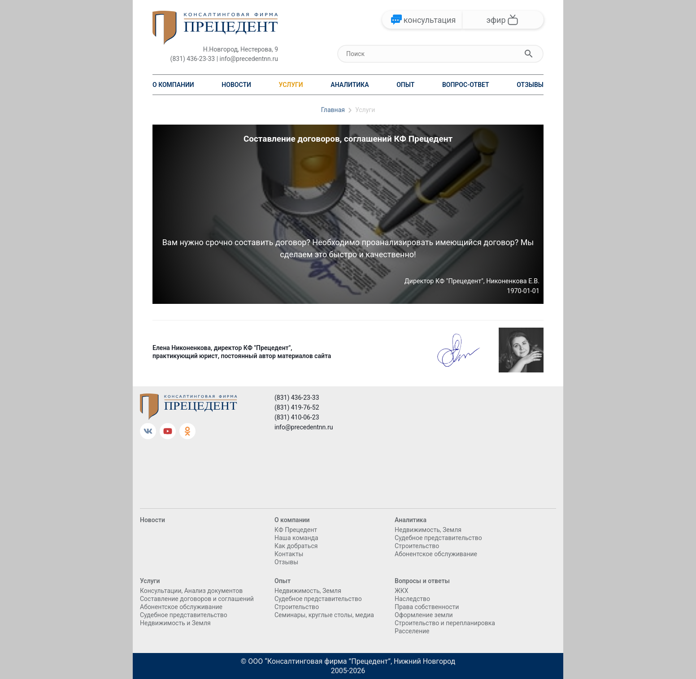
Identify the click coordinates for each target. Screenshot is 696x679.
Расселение (412, 631)
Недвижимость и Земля (175, 623)
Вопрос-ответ (465, 84)
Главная (333, 109)
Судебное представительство (438, 537)
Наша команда (296, 537)
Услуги (290, 84)
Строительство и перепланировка (445, 623)
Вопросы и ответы (422, 580)
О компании (173, 84)
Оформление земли (424, 614)
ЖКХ (401, 590)
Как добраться (296, 545)
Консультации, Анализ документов (191, 590)
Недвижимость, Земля (428, 529)
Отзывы (530, 84)
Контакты (288, 554)
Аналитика (350, 84)
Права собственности (427, 606)
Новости (236, 84)
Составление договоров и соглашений (197, 598)
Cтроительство (417, 545)
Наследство (412, 598)
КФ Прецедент (295, 529)
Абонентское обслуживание (436, 554)
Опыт (405, 84)
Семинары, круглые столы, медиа (324, 614)
